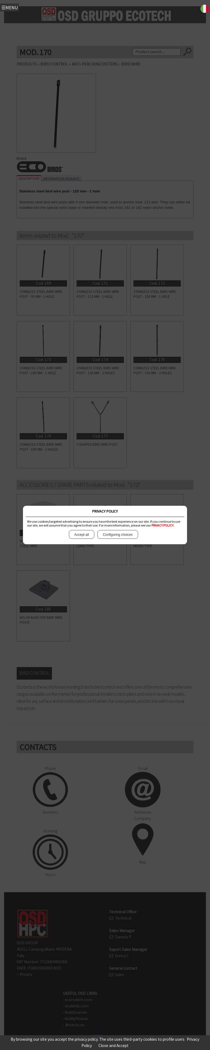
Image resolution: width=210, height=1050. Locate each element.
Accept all (81, 534)
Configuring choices (118, 534)
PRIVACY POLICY (162, 525)
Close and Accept (113, 1045)
